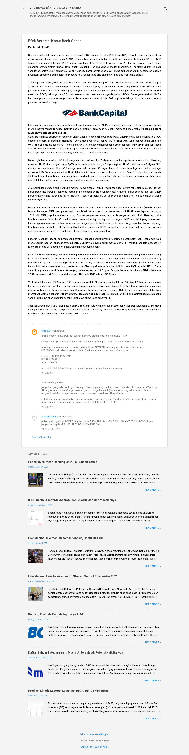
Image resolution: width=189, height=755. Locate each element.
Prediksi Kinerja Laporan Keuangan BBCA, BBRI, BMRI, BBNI (68, 690)
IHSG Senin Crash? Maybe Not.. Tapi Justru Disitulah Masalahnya (72, 500)
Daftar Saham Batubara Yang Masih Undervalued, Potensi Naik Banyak (75, 652)
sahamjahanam (49, 416)
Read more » (153, 489)
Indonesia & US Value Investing (55, 8)
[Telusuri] (165, 9)
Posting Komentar (41, 437)
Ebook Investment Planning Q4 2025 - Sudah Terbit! (63, 462)
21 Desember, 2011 (51, 429)
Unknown (46, 330)
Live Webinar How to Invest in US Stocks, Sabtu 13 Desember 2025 (72, 576)
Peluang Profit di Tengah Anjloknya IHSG (55, 614)
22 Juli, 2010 (48, 373)
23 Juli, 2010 (48, 407)
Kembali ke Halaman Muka (95, 747)
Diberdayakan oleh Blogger (94, 734)
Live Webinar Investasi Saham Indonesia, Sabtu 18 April (65, 538)
